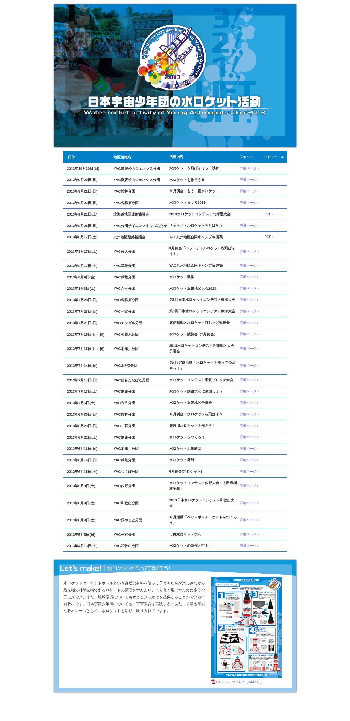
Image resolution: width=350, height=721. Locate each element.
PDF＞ (269, 214)
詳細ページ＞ (249, 168)
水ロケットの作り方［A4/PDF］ (239, 682)
